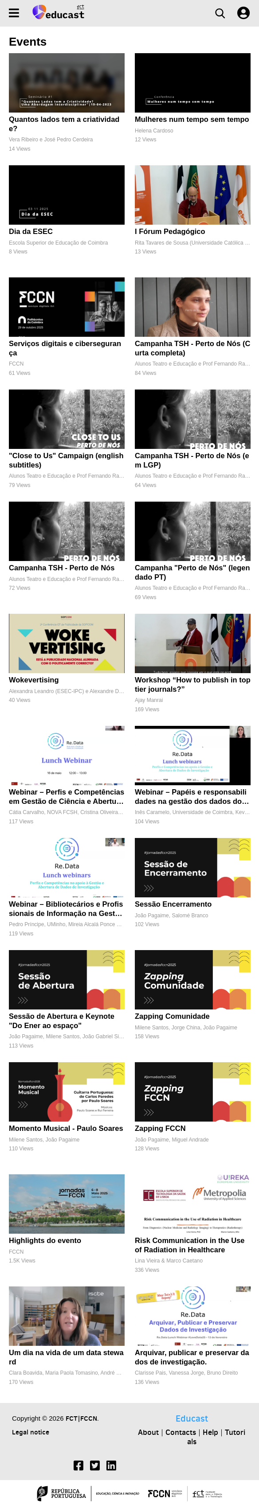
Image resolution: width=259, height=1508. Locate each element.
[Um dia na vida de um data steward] (67, 1340)
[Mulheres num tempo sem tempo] (193, 107)
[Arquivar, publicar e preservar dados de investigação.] (193, 1340)
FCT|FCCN (81, 1418)
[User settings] (243, 13)
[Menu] (14, 13)
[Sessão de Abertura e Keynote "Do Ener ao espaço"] (67, 1004)
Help (210, 1432)
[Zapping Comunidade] (193, 1004)
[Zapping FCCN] (193, 1116)
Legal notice (30, 1432)
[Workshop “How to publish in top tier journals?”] (193, 667)
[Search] (220, 13)
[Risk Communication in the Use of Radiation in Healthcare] (193, 1228)
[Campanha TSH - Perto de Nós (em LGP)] (193, 443)
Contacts (180, 1432)
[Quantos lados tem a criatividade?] (67, 107)
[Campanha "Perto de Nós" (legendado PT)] (193, 555)
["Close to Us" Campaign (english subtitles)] (67, 443)
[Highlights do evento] (67, 1228)
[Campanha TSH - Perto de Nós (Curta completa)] (193, 331)
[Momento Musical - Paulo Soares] (67, 1116)
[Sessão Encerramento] (193, 892)
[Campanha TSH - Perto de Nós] (67, 555)
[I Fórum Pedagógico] (193, 219)
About (148, 1432)
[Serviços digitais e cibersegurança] (67, 331)
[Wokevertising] (67, 667)
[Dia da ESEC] (67, 219)
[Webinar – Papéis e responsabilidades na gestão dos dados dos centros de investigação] (193, 780)
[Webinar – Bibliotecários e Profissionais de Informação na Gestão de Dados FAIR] (67, 892)
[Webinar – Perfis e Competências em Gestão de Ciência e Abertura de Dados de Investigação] (67, 780)
